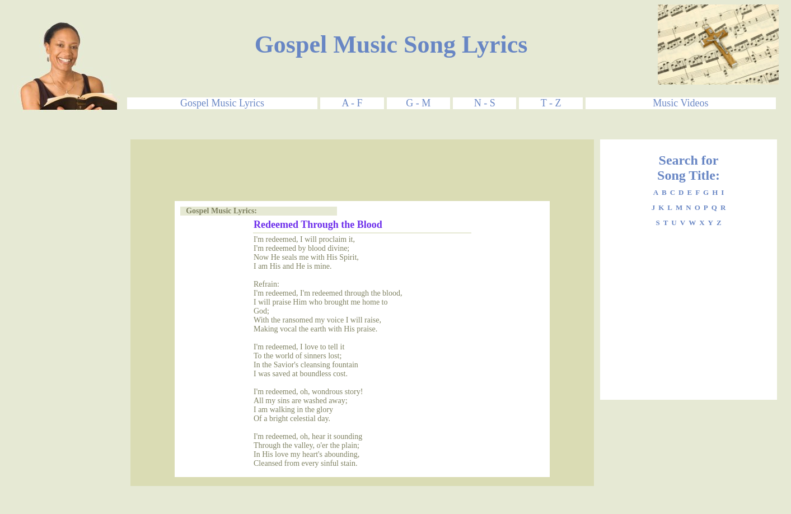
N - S (484, 103)
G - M (418, 103)
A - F (351, 103)
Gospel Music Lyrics (222, 103)
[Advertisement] (71, 307)
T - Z (551, 103)
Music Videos (680, 103)
